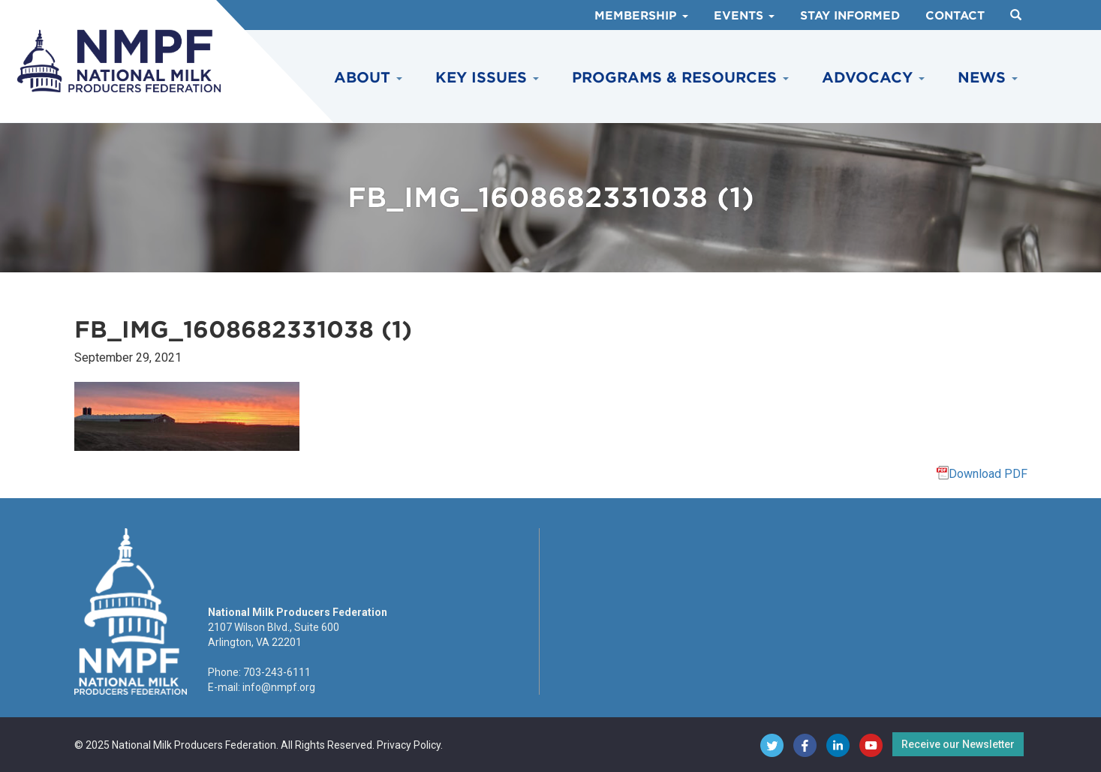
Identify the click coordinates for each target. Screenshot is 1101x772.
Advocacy (873, 77)
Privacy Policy (409, 745)
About (368, 77)
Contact (955, 16)
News (988, 77)
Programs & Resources (680, 77)
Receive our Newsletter (958, 744)
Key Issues (487, 77)
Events (744, 16)
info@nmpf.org (278, 687)
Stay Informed (850, 16)
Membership (641, 16)
